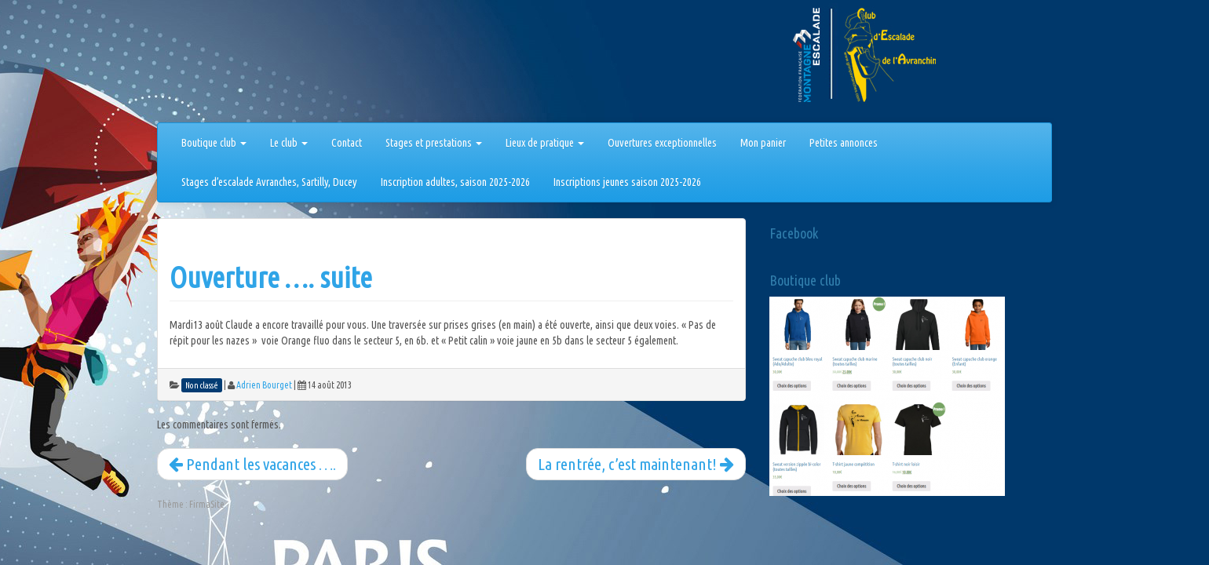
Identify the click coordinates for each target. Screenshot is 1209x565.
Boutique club (214, 143)
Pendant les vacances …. (252, 463)
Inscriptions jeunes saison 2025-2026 (627, 182)
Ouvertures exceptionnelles (662, 143)
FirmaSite (207, 504)
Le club (289, 143)
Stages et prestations (433, 143)
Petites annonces (843, 143)
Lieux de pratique (545, 143)
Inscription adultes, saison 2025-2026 (455, 182)
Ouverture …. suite (271, 277)
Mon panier (763, 143)
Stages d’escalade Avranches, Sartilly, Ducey (269, 182)
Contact (346, 143)
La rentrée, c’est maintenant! (636, 463)
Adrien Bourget (264, 385)
